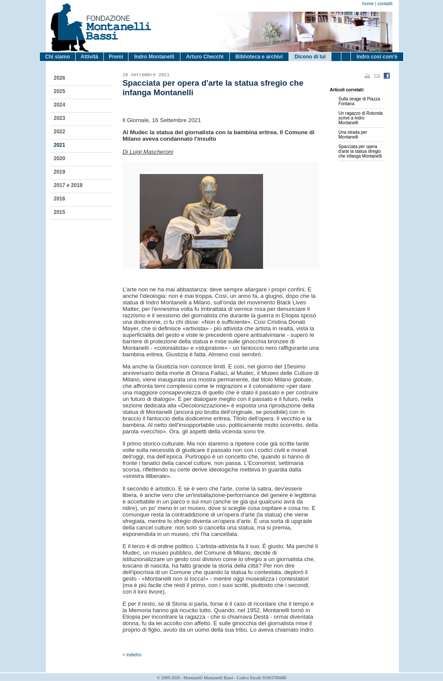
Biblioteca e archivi (258, 57)
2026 (59, 78)
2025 (59, 91)
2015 (59, 212)
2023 (59, 118)
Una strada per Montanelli (352, 134)
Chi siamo (57, 57)
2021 (59, 145)
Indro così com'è (377, 57)
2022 (59, 132)
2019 (59, 172)
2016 (59, 199)
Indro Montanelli (154, 57)
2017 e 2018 (68, 185)
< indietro (131, 654)
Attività (89, 57)
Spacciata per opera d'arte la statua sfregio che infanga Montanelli (360, 151)
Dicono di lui (310, 57)
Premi (116, 57)
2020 (59, 158)
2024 (59, 105)
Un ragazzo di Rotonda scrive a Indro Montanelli (360, 118)
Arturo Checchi (205, 57)
